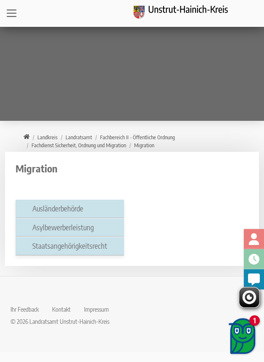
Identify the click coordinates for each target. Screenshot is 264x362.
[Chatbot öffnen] (243, 337)
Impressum (96, 309)
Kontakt (61, 309)
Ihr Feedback (25, 309)
